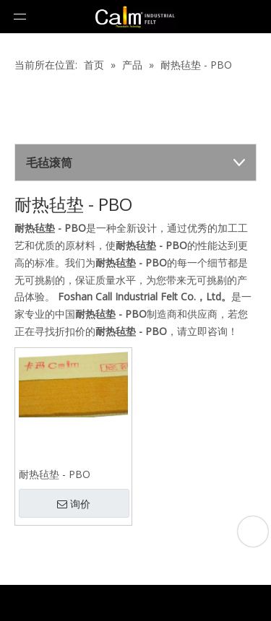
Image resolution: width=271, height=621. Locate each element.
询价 (73, 504)
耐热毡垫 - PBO (54, 474)
